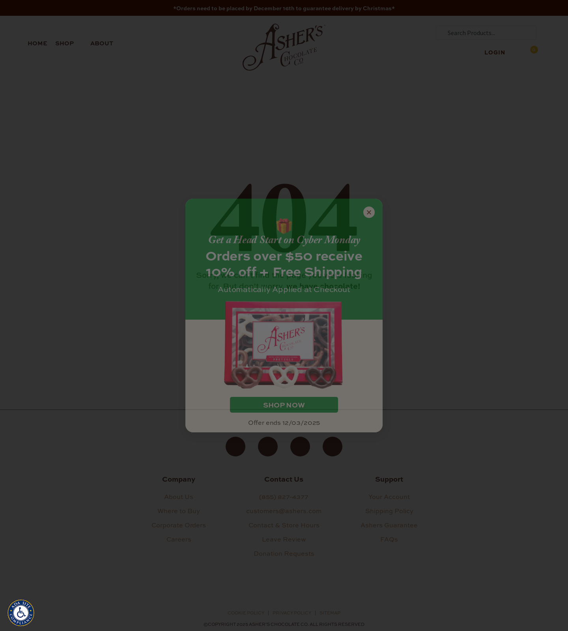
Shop (68, 43)
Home (37, 43)
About (106, 43)
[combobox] (486, 33)
